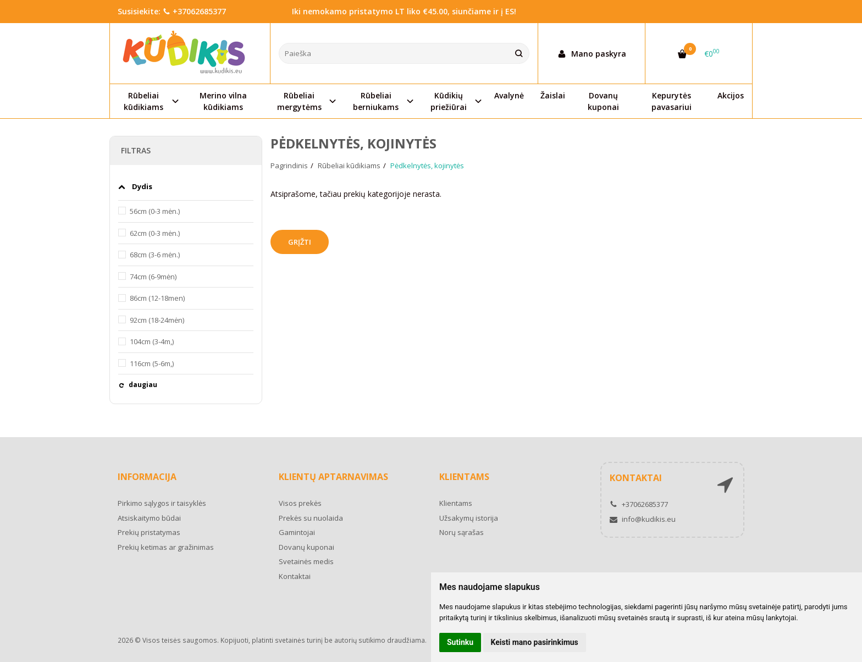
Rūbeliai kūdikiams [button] (143, 101)
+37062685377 (194, 11)
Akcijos (730, 95)
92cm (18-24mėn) (157, 320)
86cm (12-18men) (157, 298)
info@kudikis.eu (643, 519)
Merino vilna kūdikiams (223, 101)
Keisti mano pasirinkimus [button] (534, 642)
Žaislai (552, 95)
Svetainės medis (306, 561)
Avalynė (509, 95)
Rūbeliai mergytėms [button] (299, 101)
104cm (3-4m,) (152, 341)
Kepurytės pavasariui (671, 101)
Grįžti (299, 242)
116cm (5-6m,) (152, 363)
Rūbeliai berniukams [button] (376, 101)
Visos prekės (300, 503)
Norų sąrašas (461, 532)
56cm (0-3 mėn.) (155, 211)
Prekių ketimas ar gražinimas (166, 547)
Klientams (464, 477)
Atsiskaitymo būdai (149, 518)
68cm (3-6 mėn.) (155, 255)
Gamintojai (297, 532)
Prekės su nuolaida (311, 518)
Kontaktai (295, 576)
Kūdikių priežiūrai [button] (448, 101)
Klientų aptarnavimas (333, 477)
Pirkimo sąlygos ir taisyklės (162, 503)
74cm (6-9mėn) (153, 277)
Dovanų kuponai (603, 101)
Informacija (147, 477)
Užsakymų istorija (468, 518)
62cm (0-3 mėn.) (155, 233)
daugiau (143, 384)
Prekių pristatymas (149, 532)
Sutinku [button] (460, 642)
